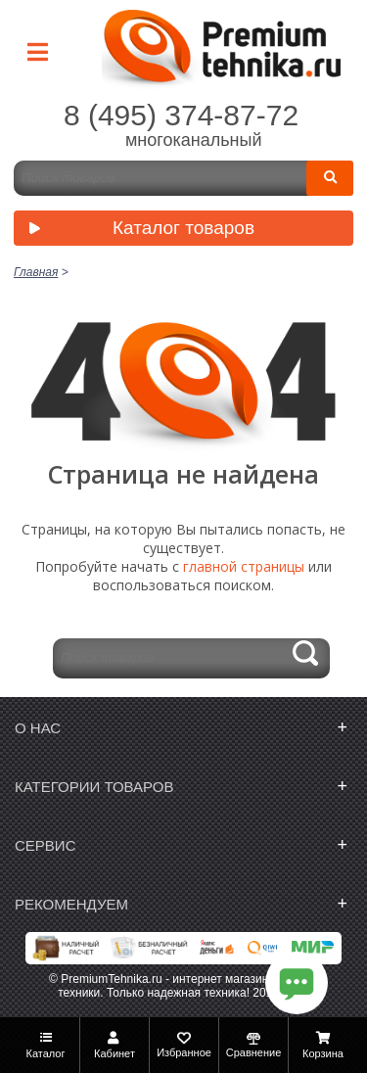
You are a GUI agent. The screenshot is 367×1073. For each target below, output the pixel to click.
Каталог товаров (137, 229)
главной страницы (243, 566)
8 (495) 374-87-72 (181, 115)
